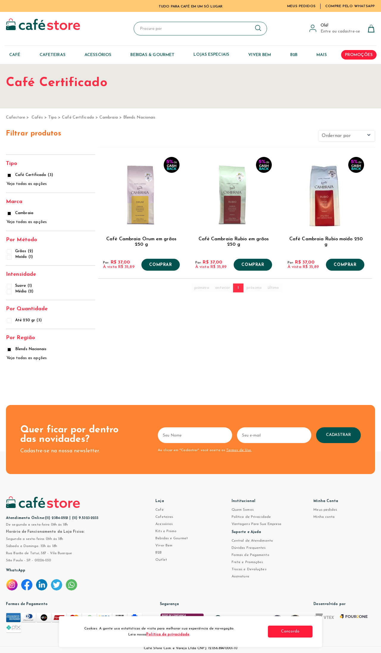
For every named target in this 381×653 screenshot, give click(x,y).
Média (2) (20, 291)
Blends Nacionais (139, 117)
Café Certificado (78, 117)
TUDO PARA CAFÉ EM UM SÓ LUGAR (190, 6)
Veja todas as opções (27, 184)
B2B (158, 552)
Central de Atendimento (252, 541)
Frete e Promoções (247, 562)
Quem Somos (243, 510)
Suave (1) (20, 286)
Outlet (161, 560)
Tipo (52, 117)
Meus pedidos (325, 510)
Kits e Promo (166, 531)
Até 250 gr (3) (25, 320)
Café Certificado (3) (30, 175)
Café (159, 510)
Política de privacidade (167, 634)
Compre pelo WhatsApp (350, 6)
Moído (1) (20, 257)
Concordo (290, 631)
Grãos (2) (20, 251)
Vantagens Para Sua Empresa (257, 524)
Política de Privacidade (251, 517)
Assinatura (240, 576)
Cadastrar (338, 435)
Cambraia (108, 117)
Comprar (160, 265)
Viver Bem (163, 545)
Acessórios (164, 524)
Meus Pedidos (301, 6)
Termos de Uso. (239, 450)
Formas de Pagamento (250, 555)
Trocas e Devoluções (249, 569)
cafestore (15, 117)
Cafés (37, 117)
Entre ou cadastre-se (340, 31)
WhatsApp (15, 570)
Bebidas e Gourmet (171, 538)
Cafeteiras (164, 517)
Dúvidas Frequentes (249, 548)
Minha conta (324, 517)
